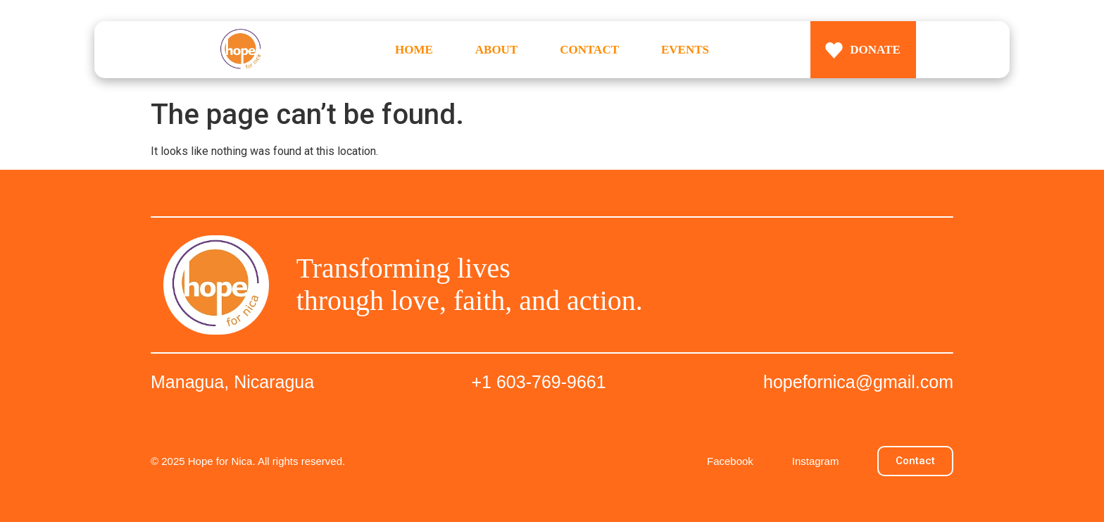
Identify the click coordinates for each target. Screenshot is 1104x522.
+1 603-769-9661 (539, 382)
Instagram (815, 461)
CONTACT (589, 49)
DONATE (875, 49)
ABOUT (496, 49)
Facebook (730, 461)
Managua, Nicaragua (232, 382)
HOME (414, 49)
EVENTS (685, 49)
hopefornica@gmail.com (858, 382)
